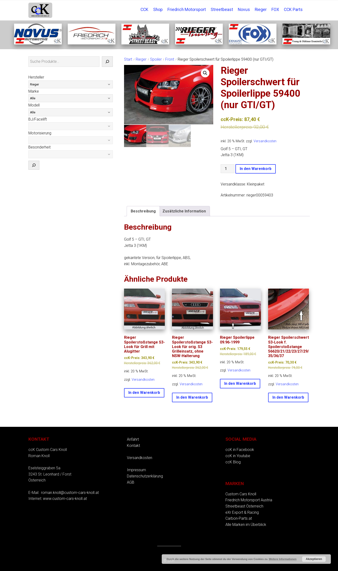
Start (128, 59)
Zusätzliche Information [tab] (184, 211)
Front (169, 59)
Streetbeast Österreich (244, 506)
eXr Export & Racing (242, 512)
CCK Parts (293, 9)
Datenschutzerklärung (145, 476)
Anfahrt (133, 439)
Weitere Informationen (282, 559)
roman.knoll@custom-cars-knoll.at (70, 492)
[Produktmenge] (227, 168)
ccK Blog (233, 462)
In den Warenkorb (255, 168)
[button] (205, 73)
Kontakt (133, 445)
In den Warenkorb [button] (144, 392)
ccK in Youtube (237, 456)
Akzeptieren (314, 559)
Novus (244, 9)
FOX (275, 9)
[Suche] (107, 61)
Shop (158, 9)
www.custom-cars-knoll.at (65, 498)
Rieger (261, 9)
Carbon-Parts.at (238, 518)
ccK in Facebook (239, 449)
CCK (144, 9)
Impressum (136, 470)
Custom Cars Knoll (240, 494)
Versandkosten (265, 141)
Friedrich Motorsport (186, 9)
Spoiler (156, 59)
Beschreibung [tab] (143, 211)
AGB (130, 482)
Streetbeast (222, 9)
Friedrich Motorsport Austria (248, 500)
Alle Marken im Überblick (245, 524)
